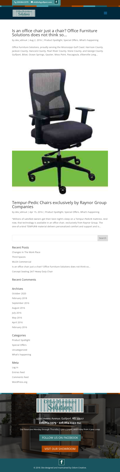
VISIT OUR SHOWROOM (60, 449)
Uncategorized (19, 349)
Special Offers (71, 40)
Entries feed (18, 372)
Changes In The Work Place (26, 252)
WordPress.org (19, 381)
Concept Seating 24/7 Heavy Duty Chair (32, 271)
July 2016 (16, 312)
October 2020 (19, 293)
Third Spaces (19, 256)
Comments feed (20, 377)
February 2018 (19, 298)
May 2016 (17, 317)
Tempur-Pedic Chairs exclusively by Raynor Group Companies (59, 204)
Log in (15, 367)
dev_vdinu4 (21, 40)
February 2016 (19, 327)
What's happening (88, 40)
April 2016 (17, 322)
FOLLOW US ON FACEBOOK (60, 438)
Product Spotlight (53, 40)
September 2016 (20, 303)
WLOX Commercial (21, 261)
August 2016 (18, 307)
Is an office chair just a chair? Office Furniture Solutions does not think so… (54, 33)
